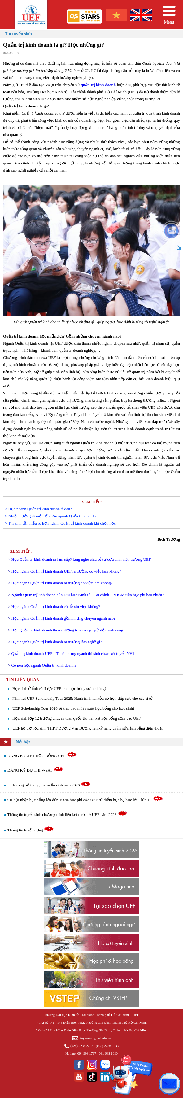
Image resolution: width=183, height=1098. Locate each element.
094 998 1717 (86, 1053)
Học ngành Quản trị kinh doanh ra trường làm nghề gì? (56, 641)
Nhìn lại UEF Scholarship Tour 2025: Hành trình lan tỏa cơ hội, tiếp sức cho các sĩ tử (82, 698)
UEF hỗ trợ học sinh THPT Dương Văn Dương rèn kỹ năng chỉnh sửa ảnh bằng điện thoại (87, 728)
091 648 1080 (108, 1053)
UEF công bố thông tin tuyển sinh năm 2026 (49, 785)
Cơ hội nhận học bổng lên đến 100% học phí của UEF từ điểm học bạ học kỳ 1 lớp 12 (85, 799)
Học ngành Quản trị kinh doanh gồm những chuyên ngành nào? (63, 618)
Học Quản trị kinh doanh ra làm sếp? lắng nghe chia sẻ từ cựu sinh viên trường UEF (81, 559)
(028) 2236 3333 (107, 1046)
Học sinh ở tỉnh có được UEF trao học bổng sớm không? (59, 688)
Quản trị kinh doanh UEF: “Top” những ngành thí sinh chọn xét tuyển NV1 (72, 653)
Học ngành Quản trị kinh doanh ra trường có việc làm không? (62, 583)
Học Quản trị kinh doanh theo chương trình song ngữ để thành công (67, 630)
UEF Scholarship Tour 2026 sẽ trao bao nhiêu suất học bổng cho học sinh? (73, 708)
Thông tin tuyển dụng (30, 830)
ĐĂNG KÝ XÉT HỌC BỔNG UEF (42, 755)
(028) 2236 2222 (81, 1046)
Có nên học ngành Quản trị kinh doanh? (43, 665)
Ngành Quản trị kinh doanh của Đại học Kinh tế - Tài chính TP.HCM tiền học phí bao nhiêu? (87, 594)
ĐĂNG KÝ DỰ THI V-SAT (35, 770)
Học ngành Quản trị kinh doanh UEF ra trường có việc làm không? (66, 571)
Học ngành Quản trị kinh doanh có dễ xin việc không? (55, 606)
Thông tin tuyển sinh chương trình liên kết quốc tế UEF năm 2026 (67, 814)
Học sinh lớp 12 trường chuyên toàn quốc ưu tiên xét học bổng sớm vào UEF (76, 718)
